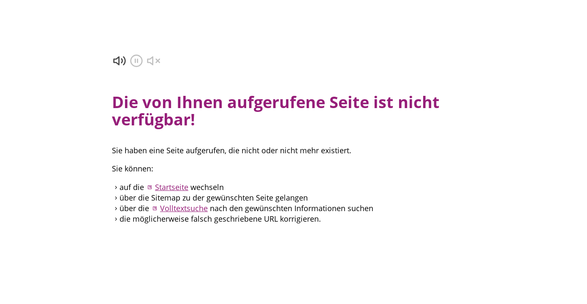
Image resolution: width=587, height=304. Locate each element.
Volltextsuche (184, 208)
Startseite (171, 187)
